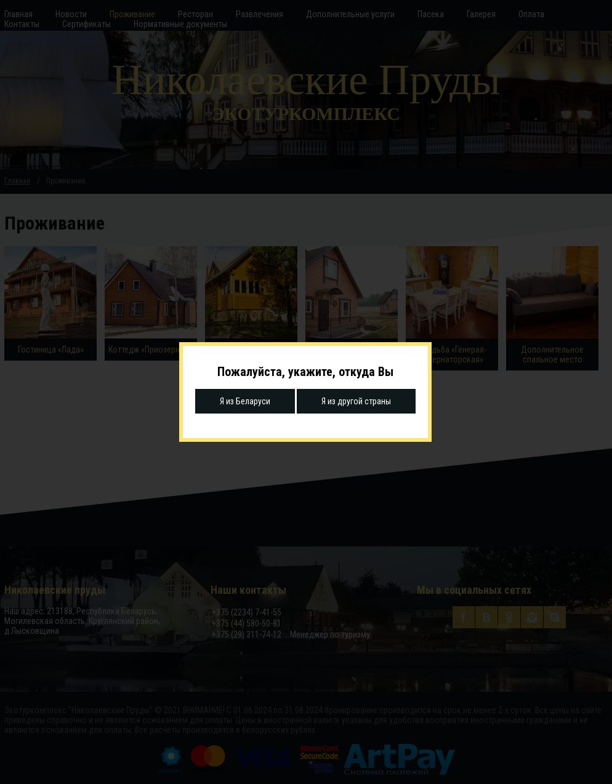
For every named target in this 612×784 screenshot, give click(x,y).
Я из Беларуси (245, 401)
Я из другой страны (356, 401)
